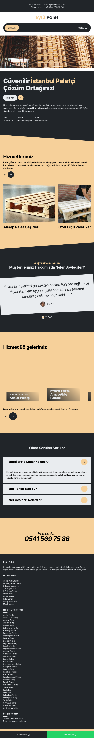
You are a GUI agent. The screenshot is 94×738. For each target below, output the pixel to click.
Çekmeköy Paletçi (10, 654)
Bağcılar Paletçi (9, 625)
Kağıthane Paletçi (10, 672)
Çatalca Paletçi (9, 651)
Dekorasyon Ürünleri (11, 586)
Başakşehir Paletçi (10, 633)
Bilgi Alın (12, 27)
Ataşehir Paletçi (9, 620)
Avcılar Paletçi (8, 623)
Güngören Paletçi (10, 667)
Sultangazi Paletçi (10, 698)
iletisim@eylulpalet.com (47, 4)
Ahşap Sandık (8, 596)
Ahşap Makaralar (10, 601)
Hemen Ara (23, 734)
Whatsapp (70, 734)
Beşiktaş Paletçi (9, 638)
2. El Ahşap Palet (9, 589)
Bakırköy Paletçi (9, 631)
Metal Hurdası (8, 604)
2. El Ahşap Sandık (10, 591)
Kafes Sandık (8, 599)
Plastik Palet (7, 594)
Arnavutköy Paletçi (10, 618)
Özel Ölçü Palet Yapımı (12, 583)
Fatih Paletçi (7, 662)
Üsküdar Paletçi (9, 705)
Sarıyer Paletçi (8, 687)
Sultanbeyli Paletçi (10, 695)
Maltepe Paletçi (9, 680)
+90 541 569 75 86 (47, 7)
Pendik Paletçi (8, 682)
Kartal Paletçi (8, 674)
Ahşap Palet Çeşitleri (11, 581)
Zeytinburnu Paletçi (10, 708)
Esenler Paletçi (8, 659)
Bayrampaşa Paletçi (11, 636)
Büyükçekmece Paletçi (12, 649)
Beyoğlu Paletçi (9, 646)
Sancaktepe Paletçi (10, 685)
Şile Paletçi (7, 690)
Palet (47, 17)
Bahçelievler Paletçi (10, 628)
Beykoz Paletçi (9, 641)
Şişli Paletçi (7, 693)
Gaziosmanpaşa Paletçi (12, 664)
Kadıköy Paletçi (9, 669)
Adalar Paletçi (8, 615)
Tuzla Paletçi (8, 700)
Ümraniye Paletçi (9, 703)
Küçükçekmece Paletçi (12, 677)
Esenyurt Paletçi (9, 656)
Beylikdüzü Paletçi (10, 643)
